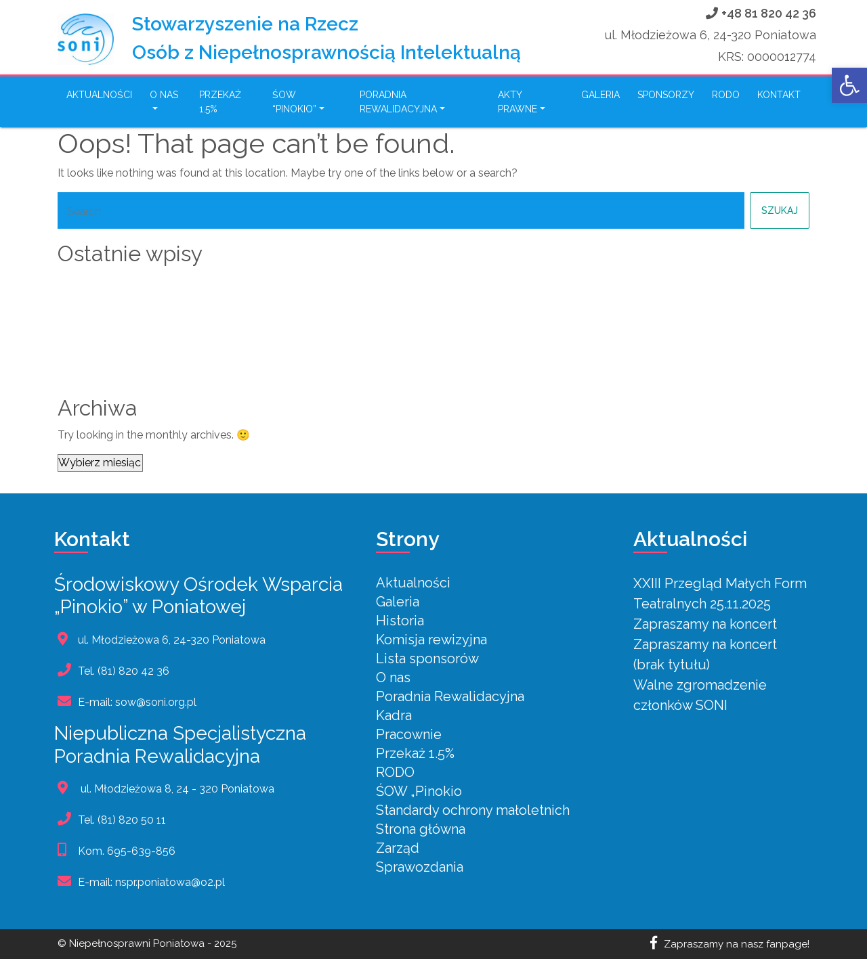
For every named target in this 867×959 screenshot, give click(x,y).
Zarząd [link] (397, 848)
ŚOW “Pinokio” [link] (294, 101)
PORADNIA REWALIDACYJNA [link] (398, 101)
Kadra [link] (394, 715)
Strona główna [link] (420, 829)
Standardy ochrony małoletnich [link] (473, 810)
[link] (849, 85)
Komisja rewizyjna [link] (431, 639)
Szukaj (779, 210)
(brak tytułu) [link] (96, 343)
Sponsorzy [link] (665, 94)
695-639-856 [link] (141, 851)
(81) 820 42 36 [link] (133, 671)
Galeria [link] (600, 94)
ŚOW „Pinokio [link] (419, 791)
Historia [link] (400, 620)
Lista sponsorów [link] (427, 658)
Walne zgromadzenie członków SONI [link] (173, 363)
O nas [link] (164, 94)
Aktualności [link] (99, 94)
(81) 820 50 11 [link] (132, 819)
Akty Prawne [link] (517, 101)
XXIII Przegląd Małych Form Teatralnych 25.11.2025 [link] (214, 282)
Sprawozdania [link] (419, 867)
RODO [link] (726, 94)
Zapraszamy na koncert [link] (129, 302)
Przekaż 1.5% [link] (220, 101)
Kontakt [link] (779, 94)
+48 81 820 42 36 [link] (768, 13)
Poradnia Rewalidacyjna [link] (450, 696)
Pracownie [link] (409, 734)
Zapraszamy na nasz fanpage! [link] (729, 944)
